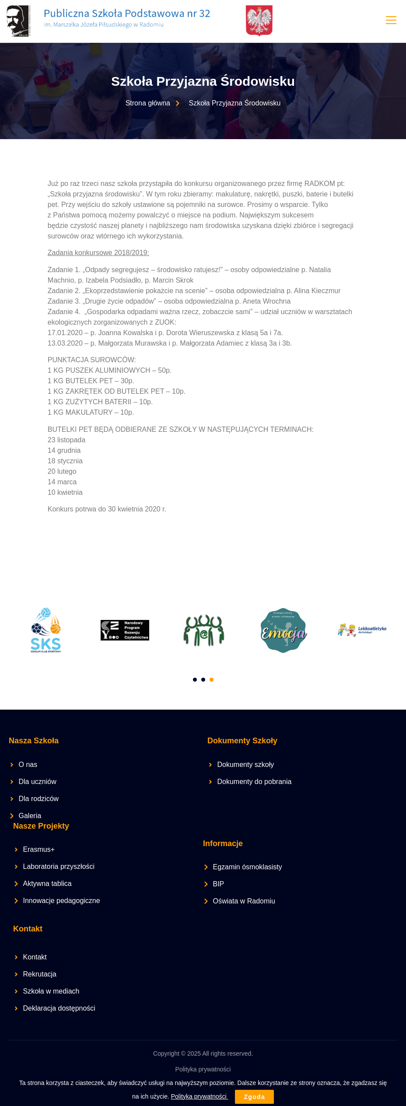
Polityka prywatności (203, 1068)
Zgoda (254, 1096)
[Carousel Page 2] (203, 679)
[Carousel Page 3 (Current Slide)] (212, 679)
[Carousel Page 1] (195, 679)
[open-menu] (390, 21)
